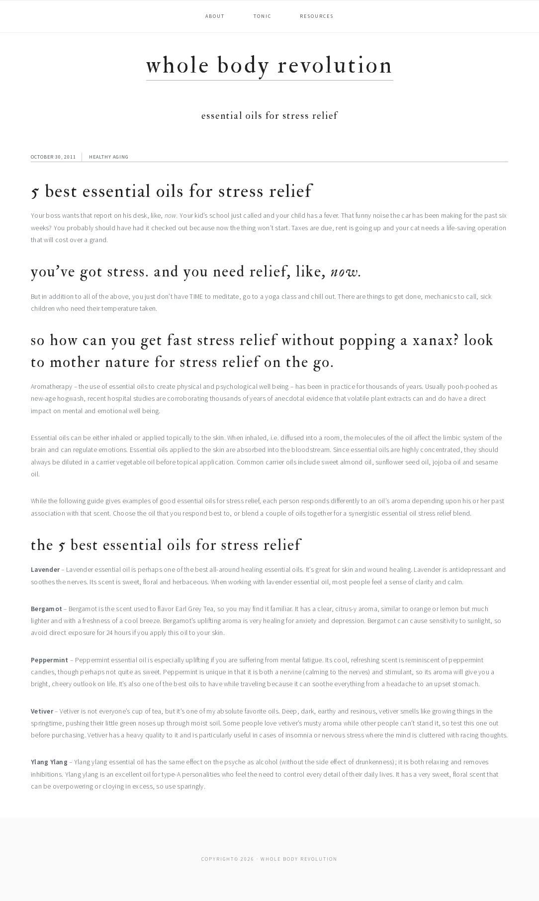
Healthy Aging (109, 157)
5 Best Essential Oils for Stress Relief (171, 191)
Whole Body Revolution (269, 65)
